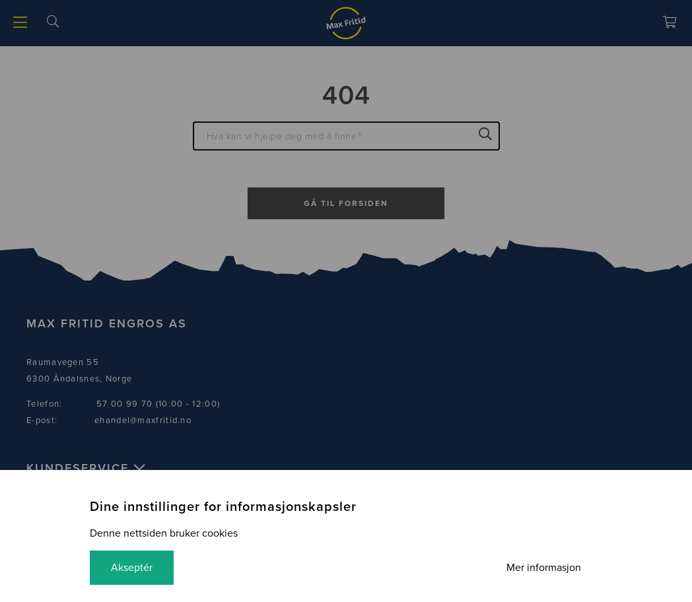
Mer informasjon (543, 567)
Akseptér (132, 567)
